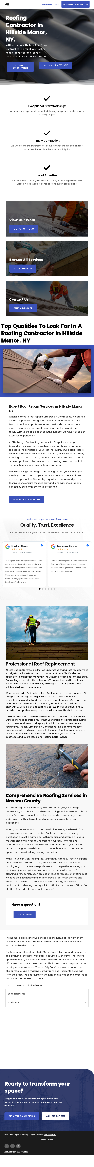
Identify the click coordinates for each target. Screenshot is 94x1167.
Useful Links (14, 1014)
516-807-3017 (13, 900)
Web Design (9, 1164)
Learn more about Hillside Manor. (24, 997)
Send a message (25, 318)
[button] (7, 4)
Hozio (25, 1164)
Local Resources (16, 1005)
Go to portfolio (26, 231)
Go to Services (25, 274)
